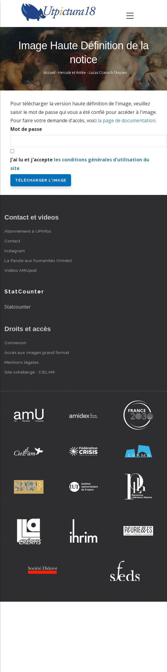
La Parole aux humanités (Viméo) (38, 260)
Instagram (14, 250)
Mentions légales (21, 362)
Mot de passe (26, 129)
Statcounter (17, 307)
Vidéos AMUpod (20, 270)
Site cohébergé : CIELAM (29, 372)
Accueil (49, 72)
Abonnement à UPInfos (27, 231)
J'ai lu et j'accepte (79, 163)
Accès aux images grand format (36, 352)
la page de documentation (126, 120)
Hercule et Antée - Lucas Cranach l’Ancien (92, 72)
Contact (12, 241)
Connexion (15, 342)
